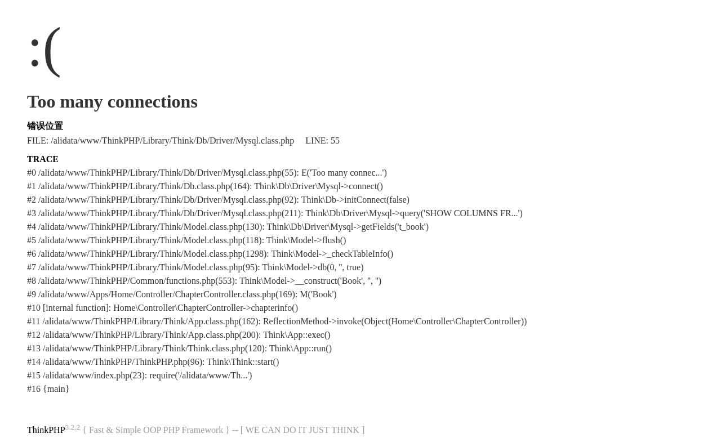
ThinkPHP (46, 430)
